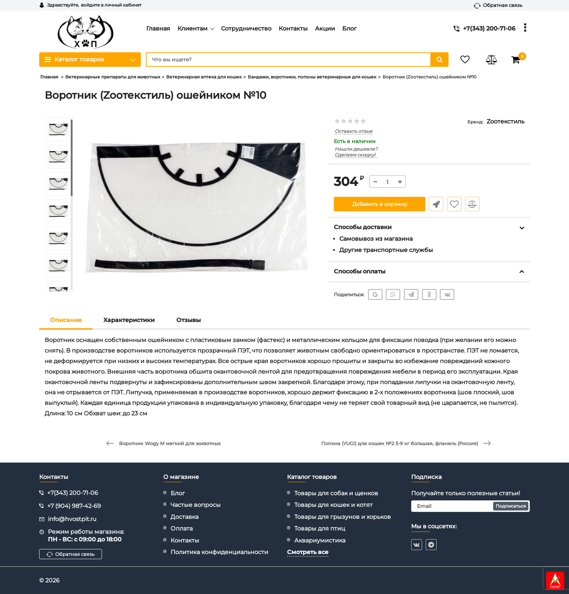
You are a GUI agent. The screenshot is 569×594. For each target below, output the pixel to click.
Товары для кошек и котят (333, 504)
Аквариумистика (319, 540)
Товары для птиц (319, 528)
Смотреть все (307, 552)
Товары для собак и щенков (336, 493)
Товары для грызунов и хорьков (342, 516)
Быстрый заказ (436, 204)
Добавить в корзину (379, 204)
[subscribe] (470, 506)
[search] (297, 59)
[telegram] (431, 544)
